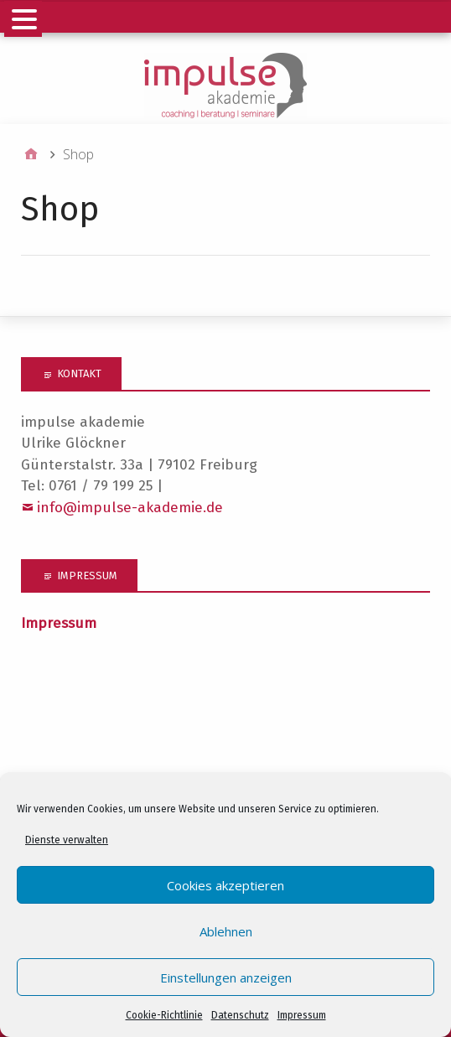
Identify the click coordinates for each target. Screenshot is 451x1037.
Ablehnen (226, 931)
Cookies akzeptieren (225, 885)
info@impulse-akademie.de (130, 507)
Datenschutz (240, 1015)
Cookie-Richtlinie (164, 1015)
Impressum (301, 1015)
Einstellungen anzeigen (226, 977)
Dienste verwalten (66, 840)
